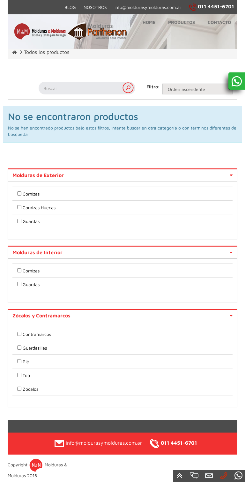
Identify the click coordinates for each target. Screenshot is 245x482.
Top (26, 375)
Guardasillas (35, 348)
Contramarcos (37, 334)
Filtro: (152, 86)
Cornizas (31, 194)
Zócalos (30, 389)
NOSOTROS (95, 7)
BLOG (70, 7)
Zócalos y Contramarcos (41, 315)
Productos (181, 22)
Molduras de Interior (37, 252)
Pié (26, 361)
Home (149, 22)
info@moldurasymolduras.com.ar (148, 7)
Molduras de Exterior (38, 175)
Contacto (219, 22)
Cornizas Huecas (39, 207)
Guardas (31, 221)
